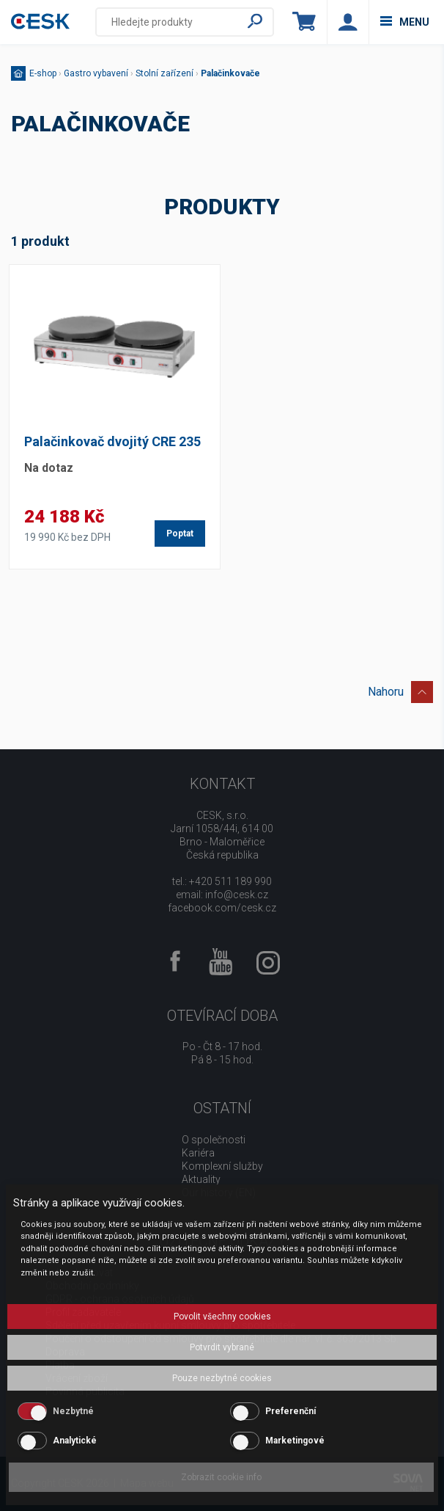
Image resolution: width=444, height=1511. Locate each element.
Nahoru (400, 689)
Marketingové (295, 1440)
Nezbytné (73, 1411)
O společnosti (213, 1140)
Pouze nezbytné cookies (222, 1378)
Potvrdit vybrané (222, 1347)
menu (404, 22)
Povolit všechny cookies (222, 1316)
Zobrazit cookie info (221, 1477)
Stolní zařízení (164, 73)
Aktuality (201, 1179)
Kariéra (198, 1153)
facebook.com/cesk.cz (222, 908)
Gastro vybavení (96, 73)
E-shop (42, 73)
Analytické (75, 1440)
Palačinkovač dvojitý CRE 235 (112, 441)
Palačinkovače (230, 73)
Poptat (179, 533)
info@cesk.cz (236, 894)
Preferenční (290, 1411)
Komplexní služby (222, 1166)
